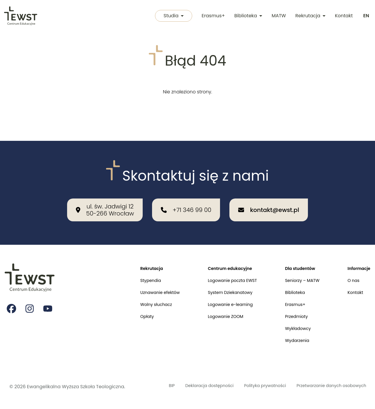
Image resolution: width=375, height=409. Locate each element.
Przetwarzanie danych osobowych (312, 383)
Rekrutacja (309, 16)
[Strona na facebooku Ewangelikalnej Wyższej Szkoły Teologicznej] (12, 293)
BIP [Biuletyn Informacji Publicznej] (146, 379)
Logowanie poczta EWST (221, 265)
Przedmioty (290, 305)
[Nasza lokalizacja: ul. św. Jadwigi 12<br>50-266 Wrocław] (105, 192)
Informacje (357, 252)
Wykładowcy (291, 319)
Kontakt (343, 16)
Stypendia (131, 265)
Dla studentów (294, 252)
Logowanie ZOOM (213, 305)
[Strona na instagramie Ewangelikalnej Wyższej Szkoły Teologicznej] (30, 293)
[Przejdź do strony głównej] (21, 16)
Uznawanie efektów (142, 278)
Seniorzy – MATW (296, 265)
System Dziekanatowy (218, 278)
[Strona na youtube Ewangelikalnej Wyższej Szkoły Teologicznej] (49, 293)
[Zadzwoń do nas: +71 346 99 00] (186, 192)
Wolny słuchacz (138, 292)
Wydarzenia (290, 332)
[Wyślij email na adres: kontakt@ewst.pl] (268, 192)
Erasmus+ (212, 16)
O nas (351, 265)
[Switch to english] (365, 16)
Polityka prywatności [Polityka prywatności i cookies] (242, 383)
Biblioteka (247, 16)
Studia (171, 16)
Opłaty (127, 305)
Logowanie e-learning (218, 292)
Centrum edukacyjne (218, 252)
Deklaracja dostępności (175, 383)
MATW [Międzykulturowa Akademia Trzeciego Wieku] (277, 16)
